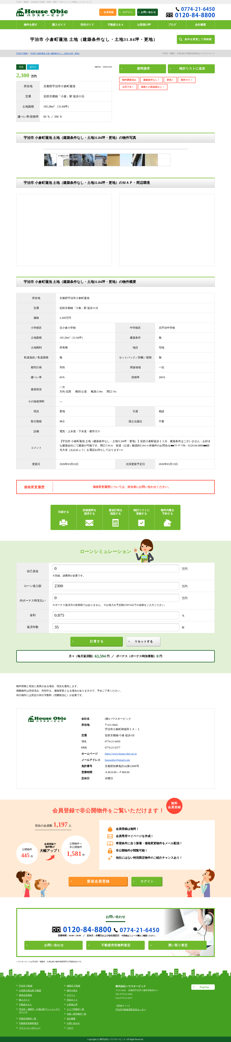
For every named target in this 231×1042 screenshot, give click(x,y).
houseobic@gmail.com (117, 760)
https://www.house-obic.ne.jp (121, 753)
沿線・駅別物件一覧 (76, 1014)
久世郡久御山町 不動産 (30, 990)
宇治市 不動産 (22, 53)
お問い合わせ (73, 1023)
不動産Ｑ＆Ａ (25, 1004)
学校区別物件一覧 (27, 1018)
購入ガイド (24, 1000)
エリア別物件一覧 (75, 1009)
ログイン (71, 995)
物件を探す (72, 990)
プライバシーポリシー (30, 1028)
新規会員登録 (25, 995)
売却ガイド (72, 1000)
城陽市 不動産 (73, 986)
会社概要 (71, 1018)
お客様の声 (72, 1004)
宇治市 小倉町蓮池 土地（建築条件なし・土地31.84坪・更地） (55, 53)
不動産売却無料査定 (28, 1023)
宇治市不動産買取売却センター (131, 1009)
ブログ (70, 1028)
